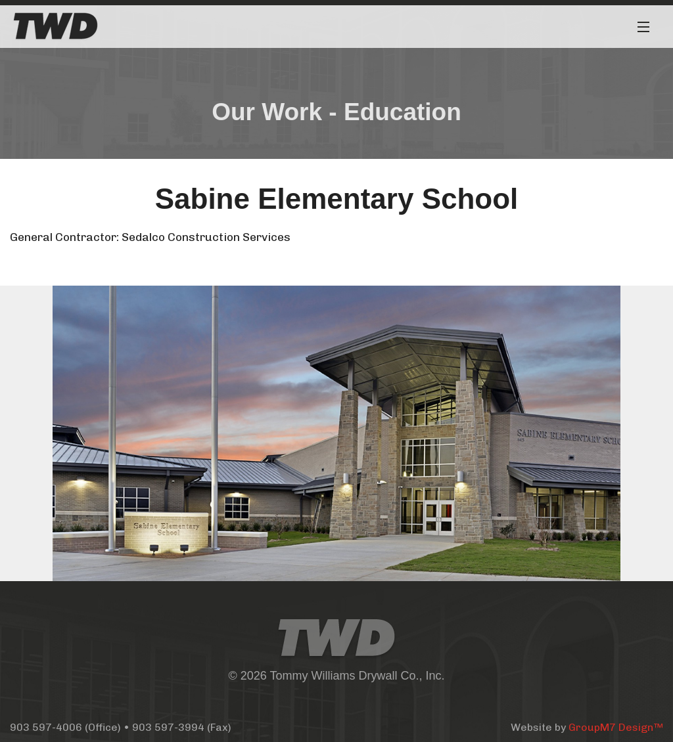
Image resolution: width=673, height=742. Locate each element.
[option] (336, 433)
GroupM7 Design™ (616, 727)
